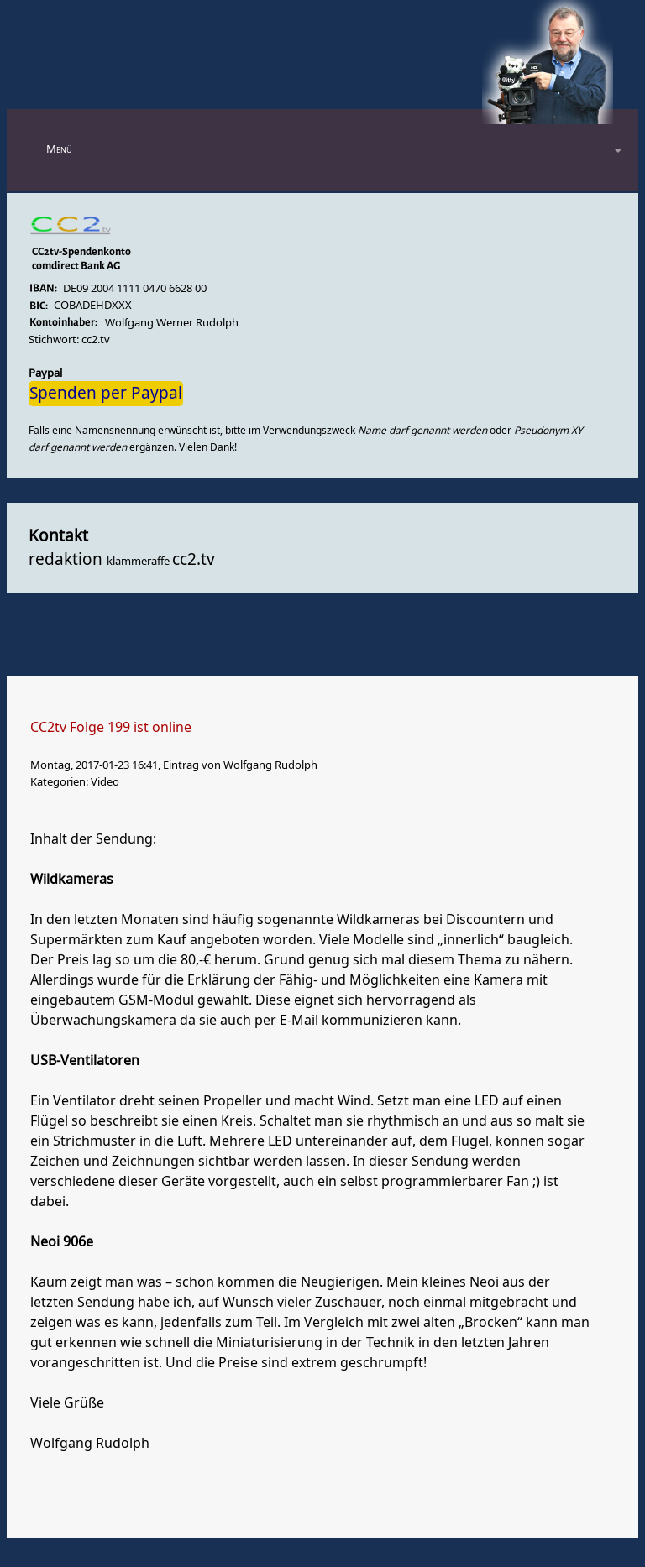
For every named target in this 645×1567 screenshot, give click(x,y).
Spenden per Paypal (105, 393)
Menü (59, 149)
